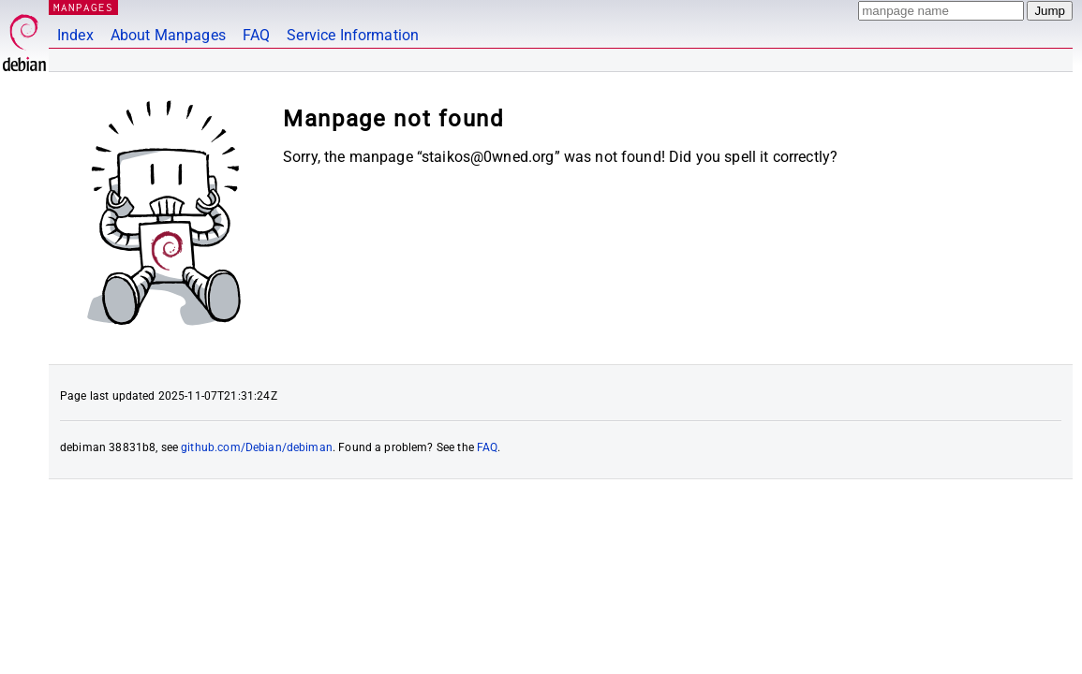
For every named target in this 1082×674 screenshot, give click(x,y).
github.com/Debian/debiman (257, 447)
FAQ (256, 35)
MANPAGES (83, 7)
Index (75, 35)
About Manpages (168, 35)
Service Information (353, 35)
